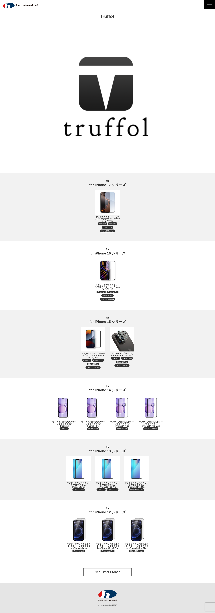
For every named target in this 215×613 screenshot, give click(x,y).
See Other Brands (107, 572)
